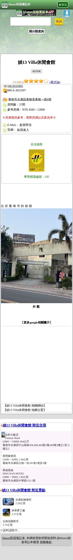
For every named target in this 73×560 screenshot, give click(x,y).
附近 (64, 4)
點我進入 (23, 130)
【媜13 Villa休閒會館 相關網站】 (24, 405)
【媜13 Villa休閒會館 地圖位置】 (24, 410)
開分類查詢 (36, 31)
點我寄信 (26, 125)
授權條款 (46, 542)
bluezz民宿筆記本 (16, 5)
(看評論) (54, 82)
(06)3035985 (15, 86)
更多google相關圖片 (37, 322)
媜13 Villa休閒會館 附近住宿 (24, 425)
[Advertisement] (37, 44)
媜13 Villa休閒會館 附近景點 (23, 490)
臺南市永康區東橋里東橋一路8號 (29, 99)
